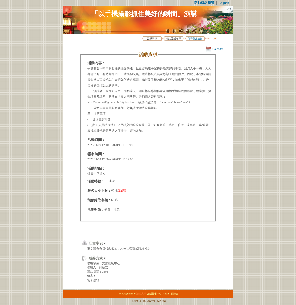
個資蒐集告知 (195, 38)
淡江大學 (141, 293)
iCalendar (214, 49)
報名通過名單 (173, 38)
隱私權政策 (149, 301)
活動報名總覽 (204, 3)
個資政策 (161, 301)
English (223, 3)
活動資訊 (152, 38)
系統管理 (136, 301)
